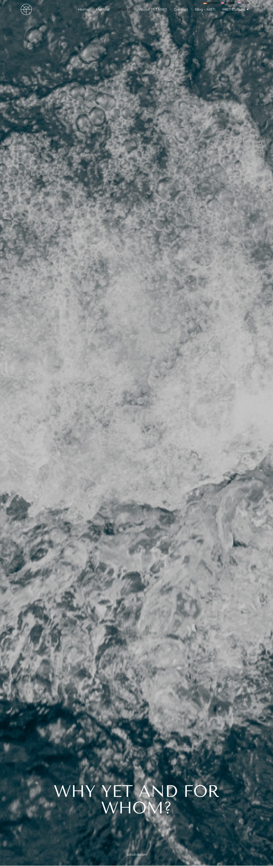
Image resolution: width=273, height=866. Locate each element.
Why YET (124, 9)
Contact (181, 9)
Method (103, 9)
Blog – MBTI (205, 9)
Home (83, 9)
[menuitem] (210, 3)
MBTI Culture (235, 9)
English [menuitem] (229, 3)
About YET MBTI (153, 9)
